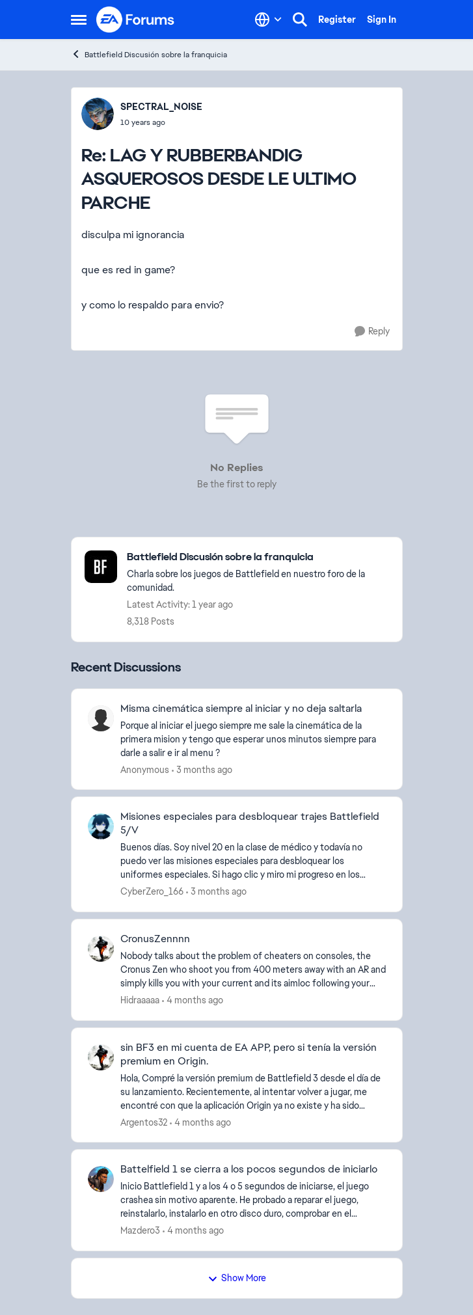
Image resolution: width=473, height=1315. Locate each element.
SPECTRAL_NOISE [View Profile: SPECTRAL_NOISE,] (161, 107)
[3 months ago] (202, 769)
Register (337, 19)
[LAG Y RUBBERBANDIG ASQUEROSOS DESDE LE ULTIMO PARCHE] (161, 122)
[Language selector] (268, 20)
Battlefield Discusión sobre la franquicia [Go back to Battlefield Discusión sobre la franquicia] (149, 54)
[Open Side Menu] (78, 19)
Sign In (381, 19)
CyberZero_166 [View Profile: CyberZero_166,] (151, 891)
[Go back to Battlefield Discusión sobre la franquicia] (258, 557)
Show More (237, 1278)
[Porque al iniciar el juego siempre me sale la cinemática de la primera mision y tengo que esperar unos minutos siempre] (253, 738)
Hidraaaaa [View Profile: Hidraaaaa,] (139, 1000)
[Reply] (372, 331)
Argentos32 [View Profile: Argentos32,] (143, 1122)
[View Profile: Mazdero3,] (101, 1179)
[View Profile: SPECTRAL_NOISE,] (97, 114)
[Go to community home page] (136, 20)
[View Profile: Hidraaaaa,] (101, 949)
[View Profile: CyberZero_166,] (101, 826)
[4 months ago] (192, 1000)
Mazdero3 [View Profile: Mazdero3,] (140, 1230)
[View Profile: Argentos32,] (101, 1057)
